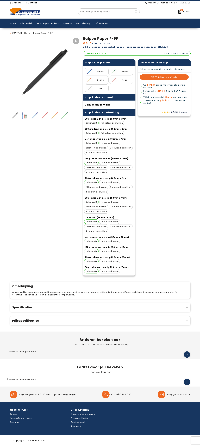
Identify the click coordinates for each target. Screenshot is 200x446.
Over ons (15, 2)
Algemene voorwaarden (83, 414)
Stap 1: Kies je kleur (97, 62)
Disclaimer (76, 426)
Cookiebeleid (78, 422)
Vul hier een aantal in (98, 104)
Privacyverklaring (79, 418)
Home (27, 33)
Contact (32, 2)
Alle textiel (26, 23)
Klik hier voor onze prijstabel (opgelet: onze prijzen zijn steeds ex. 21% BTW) (125, 47)
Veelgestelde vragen (21, 418)
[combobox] (105, 11)
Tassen (67, 23)
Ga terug (16, 32)
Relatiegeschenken (47, 23)
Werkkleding (83, 23)
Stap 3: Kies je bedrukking (102, 112)
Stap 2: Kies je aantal (99, 97)
